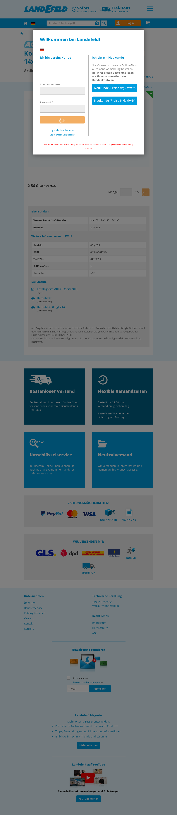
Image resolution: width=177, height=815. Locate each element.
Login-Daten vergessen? (62, 134)
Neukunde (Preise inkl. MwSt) (114, 101)
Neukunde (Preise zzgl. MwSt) (114, 88)
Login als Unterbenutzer (62, 130)
